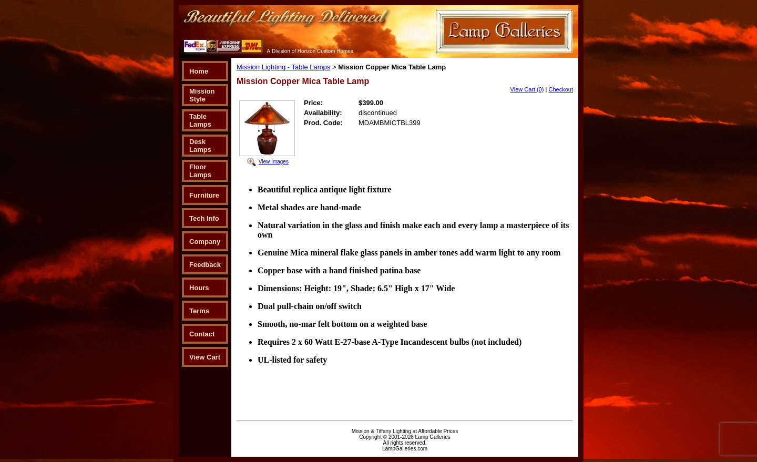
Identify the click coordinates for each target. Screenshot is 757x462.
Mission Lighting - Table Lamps (283, 67)
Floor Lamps (200, 171)
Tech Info (204, 218)
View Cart (204, 357)
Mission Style (201, 95)
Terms (199, 311)
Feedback (205, 265)
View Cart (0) (527, 89)
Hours (199, 288)
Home (198, 71)
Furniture (204, 195)
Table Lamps (200, 120)
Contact (201, 334)
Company (204, 241)
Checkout (561, 89)
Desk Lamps (200, 145)
